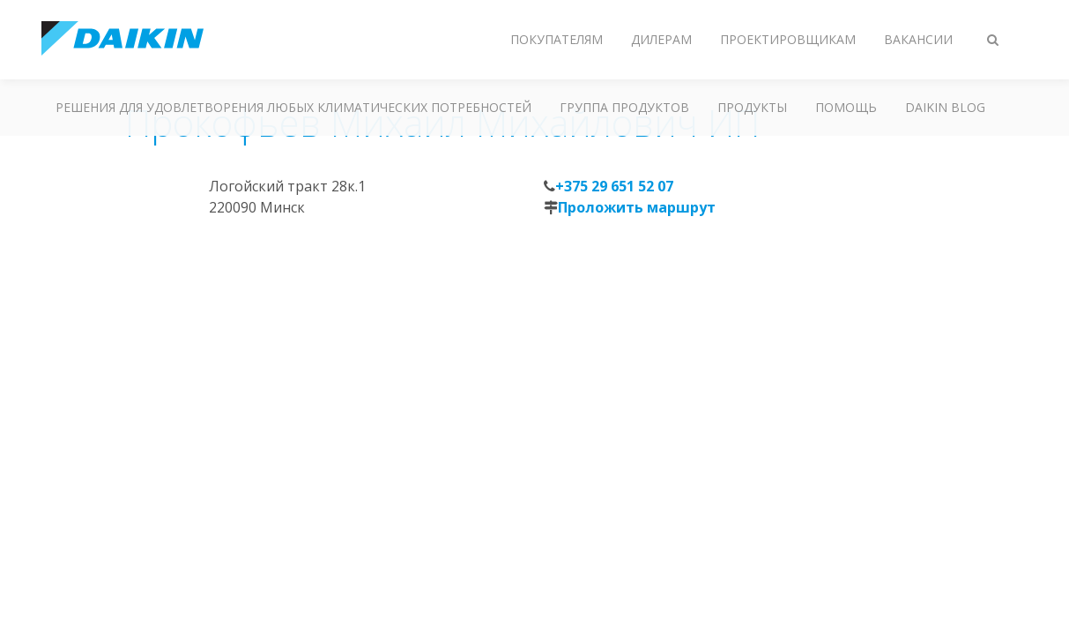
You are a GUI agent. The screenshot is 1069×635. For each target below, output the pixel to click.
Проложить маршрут (637, 207)
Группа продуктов (624, 107)
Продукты (752, 107)
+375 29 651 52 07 (614, 186)
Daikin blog (945, 107)
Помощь (846, 107)
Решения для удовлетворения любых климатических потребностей (293, 107)
